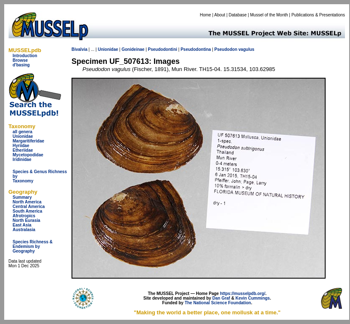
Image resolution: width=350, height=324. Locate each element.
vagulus (247, 49)
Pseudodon (226, 49)
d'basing (21, 65)
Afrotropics (24, 215)
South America (27, 211)
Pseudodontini (162, 49)
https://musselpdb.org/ (242, 293)
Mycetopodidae (28, 155)
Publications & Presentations (318, 15)
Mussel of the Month (269, 15)
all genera (22, 131)
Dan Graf (221, 298)
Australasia (24, 229)
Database (238, 15)
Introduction (25, 55)
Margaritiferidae (28, 141)
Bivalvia (80, 49)
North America (27, 202)
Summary (22, 197)
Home (205, 15)
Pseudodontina (195, 49)
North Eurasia (26, 220)
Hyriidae (21, 145)
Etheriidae (23, 150)
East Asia (22, 225)
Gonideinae (133, 49)
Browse (20, 60)
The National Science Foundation (218, 302)
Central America (29, 206)
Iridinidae (22, 159)
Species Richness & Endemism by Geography (33, 246)
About (219, 15)
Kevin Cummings (253, 298)
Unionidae (23, 136)
